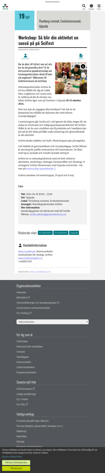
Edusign (20, 441)
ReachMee (21, 436)
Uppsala (74, 233)
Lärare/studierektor (25, 367)
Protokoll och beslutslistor (29, 446)
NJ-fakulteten (45, 233)
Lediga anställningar (26, 394)
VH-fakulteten (61, 233)
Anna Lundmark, (27, 251)
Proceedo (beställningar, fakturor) (32, 420)
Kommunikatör (23, 362)
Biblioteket (21, 297)
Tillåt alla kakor (16, 468)
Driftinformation (24, 388)
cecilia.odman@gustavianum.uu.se (48, 214)
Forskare (20, 351)
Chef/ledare (22, 341)
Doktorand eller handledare (29, 346)
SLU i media (22, 399)
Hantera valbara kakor (12, 456)
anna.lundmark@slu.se (30, 258)
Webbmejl (21, 431)
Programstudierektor (26, 372)
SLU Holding (22, 313)
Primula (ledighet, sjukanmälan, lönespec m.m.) (39, 426)
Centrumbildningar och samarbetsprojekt (36, 302)
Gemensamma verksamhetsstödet (33, 307)
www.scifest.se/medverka (39, 168)
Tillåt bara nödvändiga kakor (16, 462)
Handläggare (22, 356)
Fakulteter (21, 292)
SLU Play (20, 404)
